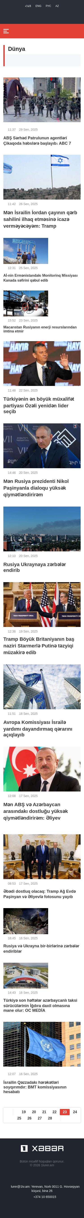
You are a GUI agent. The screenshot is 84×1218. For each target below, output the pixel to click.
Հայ (28, 6)
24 (75, 1112)
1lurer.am (47, 1165)
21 (44, 1112)
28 (50, 1118)
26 (30, 1118)
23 (65, 1112)
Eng (38, 6)
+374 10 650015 (44, 1197)
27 (40, 1118)
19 (24, 1112)
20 (34, 1112)
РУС (48, 6)
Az (57, 6)
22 (55, 1112)
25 (19, 1118)
